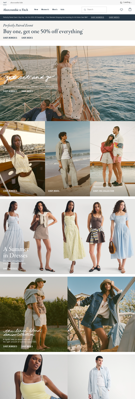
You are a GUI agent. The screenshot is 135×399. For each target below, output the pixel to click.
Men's (55, 9)
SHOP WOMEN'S (97, 17)
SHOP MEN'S (114, 17)
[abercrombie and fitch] (17, 9)
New (36, 9)
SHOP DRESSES (10, 269)
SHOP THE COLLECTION (103, 191)
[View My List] (121, 9)
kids (62, 9)
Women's (45, 9)
